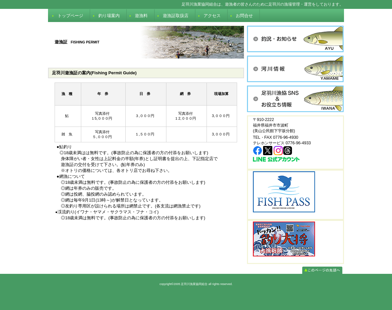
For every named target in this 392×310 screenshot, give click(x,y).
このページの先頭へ (322, 270)
